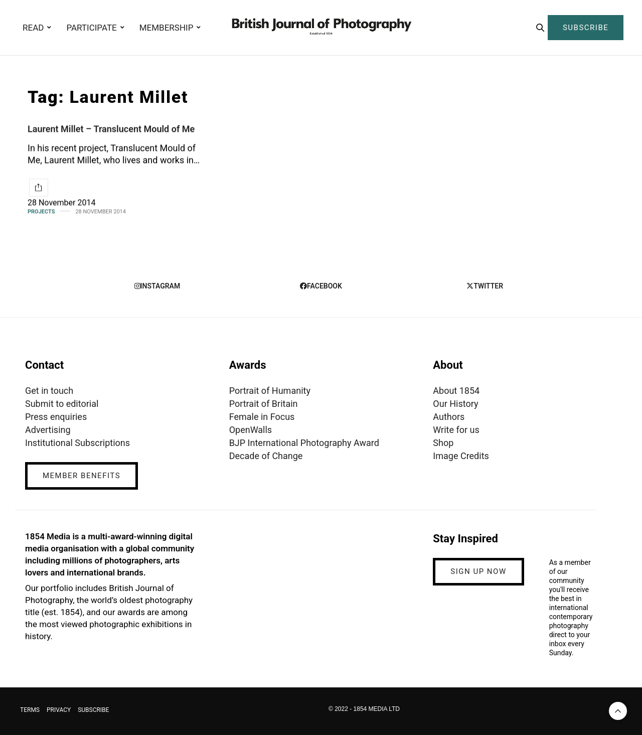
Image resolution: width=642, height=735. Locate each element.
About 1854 (456, 390)
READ (33, 28)
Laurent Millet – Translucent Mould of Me (111, 128)
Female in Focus (262, 416)
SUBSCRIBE (585, 27)
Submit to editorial (61, 403)
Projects (41, 211)
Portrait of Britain (263, 403)
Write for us (456, 429)
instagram (157, 286)
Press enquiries (56, 416)
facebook (321, 286)
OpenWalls (250, 429)
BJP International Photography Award (304, 442)
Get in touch (49, 390)
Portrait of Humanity (269, 390)
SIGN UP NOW (478, 571)
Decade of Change (266, 456)
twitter (484, 286)
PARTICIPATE (91, 28)
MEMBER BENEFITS (81, 475)
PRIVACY (59, 709)
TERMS (30, 709)
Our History (455, 403)
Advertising (48, 429)
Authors (448, 416)
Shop (443, 442)
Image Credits (461, 456)
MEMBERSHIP (166, 28)
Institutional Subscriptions (77, 442)
